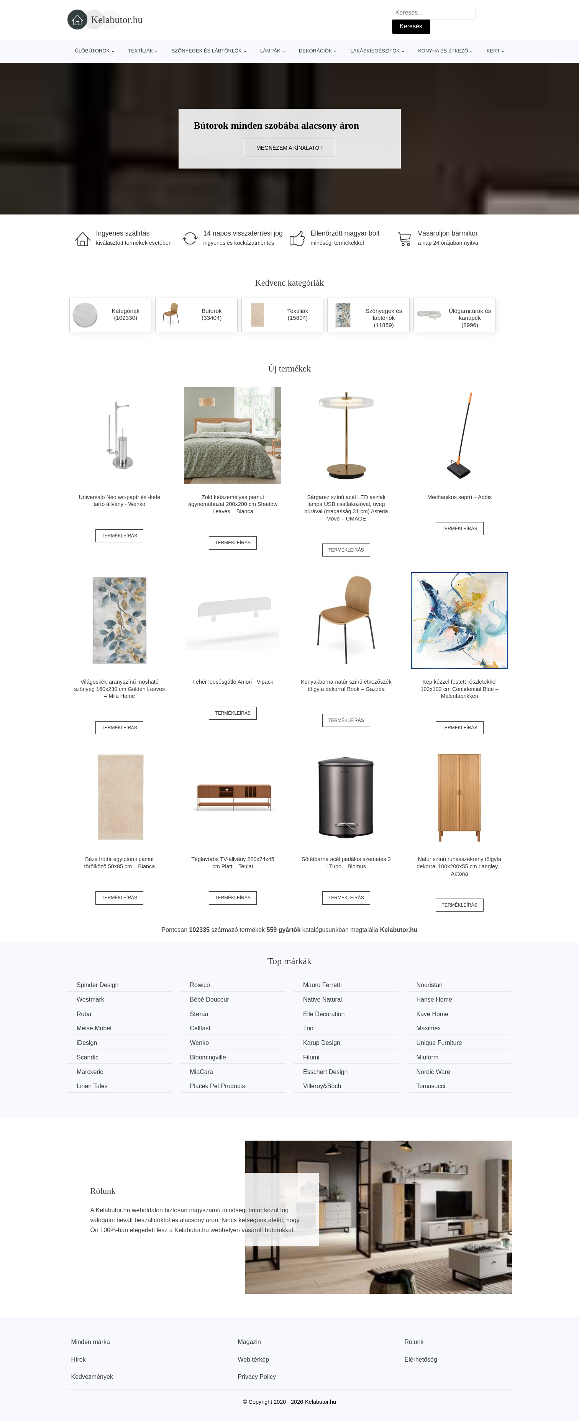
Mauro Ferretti (324, 985)
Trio (310, 1028)
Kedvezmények (92, 1376)
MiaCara (202, 1071)
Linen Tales (92, 1085)
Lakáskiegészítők (375, 51)
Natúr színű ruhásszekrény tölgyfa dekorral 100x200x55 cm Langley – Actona (459, 866)
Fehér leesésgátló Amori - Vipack (232, 682)
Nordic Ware (436, 1071)
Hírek (78, 1359)
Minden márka (90, 1341)
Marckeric (90, 1071)
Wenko (200, 1043)
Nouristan (432, 985)
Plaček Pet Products (218, 1085)
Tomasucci (433, 1085)
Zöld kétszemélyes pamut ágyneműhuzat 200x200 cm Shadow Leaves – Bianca (232, 504)
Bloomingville (209, 1057)
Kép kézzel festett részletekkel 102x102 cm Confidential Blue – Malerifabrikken (460, 689)
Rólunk (414, 1341)
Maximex (431, 1028)
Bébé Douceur (210, 999)
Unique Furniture (442, 1043)
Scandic (88, 1057)
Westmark (91, 999)
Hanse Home (437, 999)
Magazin (249, 1341)
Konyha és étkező (443, 51)
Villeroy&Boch (324, 1085)
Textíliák (140, 51)
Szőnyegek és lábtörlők (206, 51)
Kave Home (435, 1013)
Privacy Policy (257, 1376)
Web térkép (253, 1359)
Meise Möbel (94, 1028)
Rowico (201, 985)
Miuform (430, 1057)
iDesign (87, 1043)
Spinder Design (98, 985)
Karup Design (323, 1043)
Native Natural (324, 999)
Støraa (200, 1013)
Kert (493, 51)
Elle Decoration (326, 1013)
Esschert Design (327, 1071)
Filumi (313, 1057)
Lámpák (270, 51)
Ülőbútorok (92, 51)
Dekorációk (315, 51)
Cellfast (201, 1028)
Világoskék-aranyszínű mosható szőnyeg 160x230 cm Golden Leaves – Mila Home (119, 689)
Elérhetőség (421, 1359)
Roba (84, 1013)
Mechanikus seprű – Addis (459, 497)
